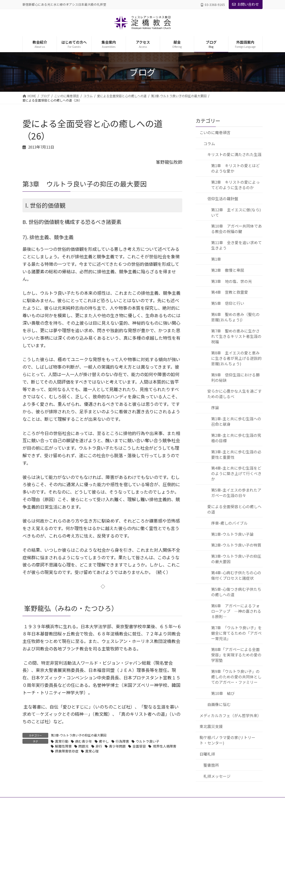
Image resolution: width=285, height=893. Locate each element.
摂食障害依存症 (66, 751)
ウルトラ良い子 (147, 741)
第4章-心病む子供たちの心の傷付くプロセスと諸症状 (236, 575)
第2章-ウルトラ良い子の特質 (236, 545)
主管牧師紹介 (120, 833)
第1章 (216, 259)
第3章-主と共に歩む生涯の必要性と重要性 (236, 454)
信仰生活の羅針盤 (222, 198)
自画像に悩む (218, 704)
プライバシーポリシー (42, 802)
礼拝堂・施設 (120, 860)
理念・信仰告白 (122, 869)
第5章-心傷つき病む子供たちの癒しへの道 (236, 591)
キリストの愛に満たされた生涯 (234, 154)
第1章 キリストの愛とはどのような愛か (235, 168)
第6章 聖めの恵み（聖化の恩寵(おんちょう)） (235, 317)
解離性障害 (63, 746)
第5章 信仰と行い (227, 303)
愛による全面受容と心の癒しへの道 (234, 509)
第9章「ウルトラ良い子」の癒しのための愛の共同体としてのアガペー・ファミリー (236, 677)
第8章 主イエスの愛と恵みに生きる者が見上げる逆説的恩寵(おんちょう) (236, 358)
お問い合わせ (245, 4)
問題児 (83, 746)
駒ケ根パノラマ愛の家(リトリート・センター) (227, 740)
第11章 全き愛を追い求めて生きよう (236, 245)
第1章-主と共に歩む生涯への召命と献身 (236, 421)
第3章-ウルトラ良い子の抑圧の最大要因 (78, 735)
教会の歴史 (119, 878)
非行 (99, 746)
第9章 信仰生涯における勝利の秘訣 (235, 377)
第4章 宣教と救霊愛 (229, 292)
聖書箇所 (211, 765)
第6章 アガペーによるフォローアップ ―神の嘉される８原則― (236, 611)
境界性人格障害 (164, 746)
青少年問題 (117, 746)
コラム (209, 143)
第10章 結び (222, 693)
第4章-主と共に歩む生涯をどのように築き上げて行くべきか (236, 473)
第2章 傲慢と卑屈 (227, 270)
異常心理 (92, 751)
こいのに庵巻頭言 (215, 132)
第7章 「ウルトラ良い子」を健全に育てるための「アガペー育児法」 (236, 633)
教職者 (116, 842)
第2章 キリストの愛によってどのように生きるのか (235, 184)
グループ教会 (120, 851)
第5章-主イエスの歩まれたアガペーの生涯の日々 (236, 492)
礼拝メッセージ (217, 776)
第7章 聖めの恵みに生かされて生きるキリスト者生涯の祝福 (236, 336)
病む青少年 (83, 741)
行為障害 (122, 741)
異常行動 (61, 741)
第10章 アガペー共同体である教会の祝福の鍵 (236, 228)
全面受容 (139, 746)
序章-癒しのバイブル (229, 523)
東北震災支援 (211, 726)
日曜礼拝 (207, 754)
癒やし (104, 741)
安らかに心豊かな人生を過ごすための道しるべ (234, 393)
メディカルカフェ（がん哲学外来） (230, 715)
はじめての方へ (119, 887)
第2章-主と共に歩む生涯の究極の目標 (236, 437)
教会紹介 (114, 824)
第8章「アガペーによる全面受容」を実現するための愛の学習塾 (236, 655)
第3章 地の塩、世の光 (231, 281)
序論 (215, 407)
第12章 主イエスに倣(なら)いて (235, 212)
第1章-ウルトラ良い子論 (232, 534)
